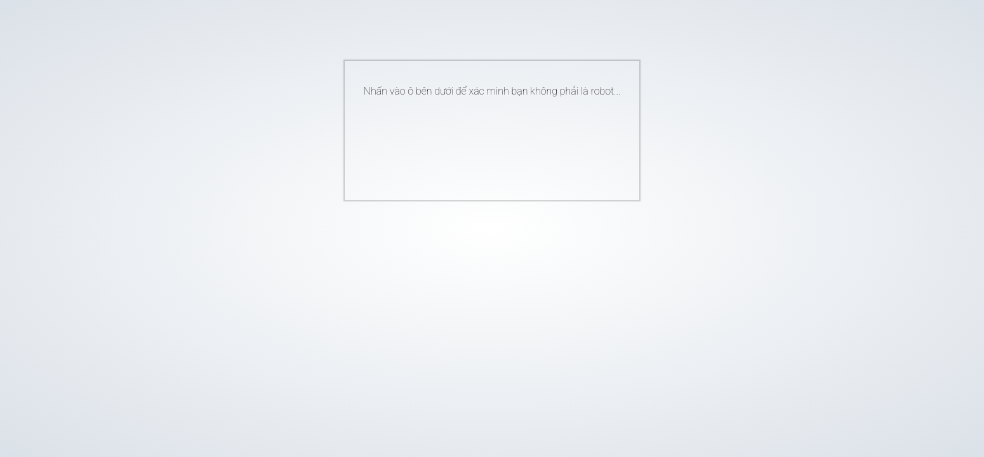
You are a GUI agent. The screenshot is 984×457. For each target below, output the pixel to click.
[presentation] (472, 143)
